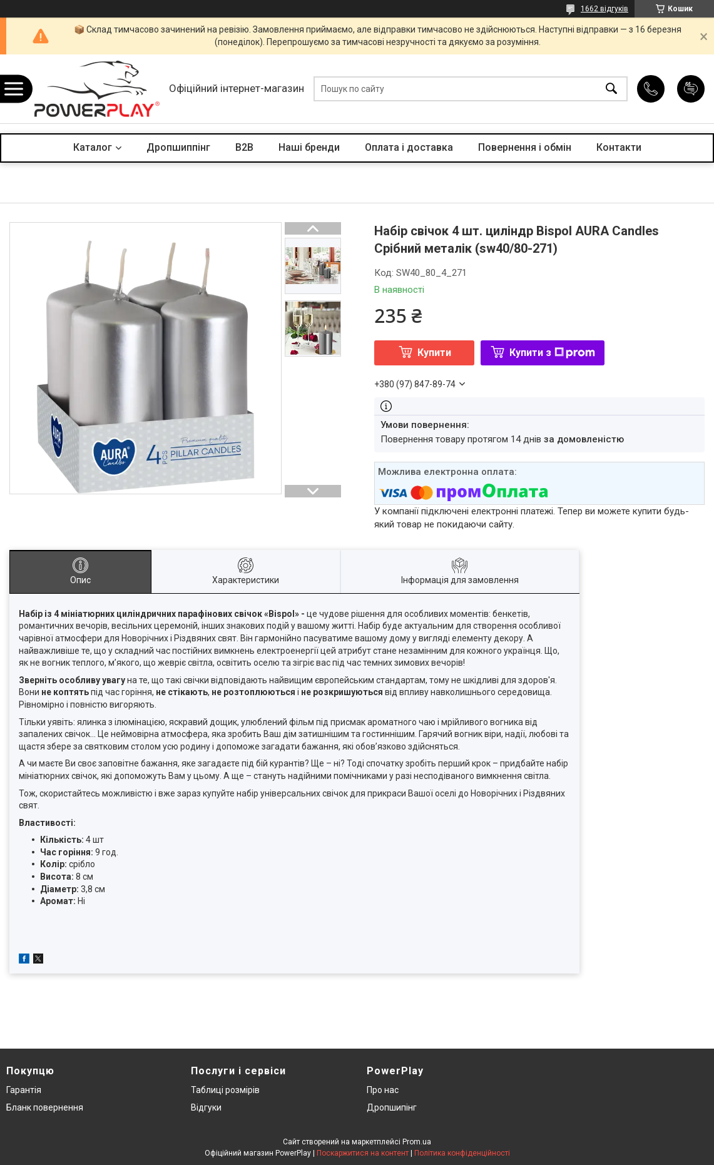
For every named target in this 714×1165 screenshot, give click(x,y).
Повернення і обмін (524, 147)
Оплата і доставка (409, 147)
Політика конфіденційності (462, 1153)
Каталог (92, 147)
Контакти (618, 147)
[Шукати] (611, 89)
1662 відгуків (604, 8)
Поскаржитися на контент (363, 1153)
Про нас (383, 1090)
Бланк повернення (44, 1107)
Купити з (552, 353)
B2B (244, 147)
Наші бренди (309, 147)
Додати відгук (691, 89)
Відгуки (206, 1107)
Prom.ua (416, 1141)
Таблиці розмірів (225, 1090)
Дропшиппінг (178, 147)
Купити (434, 353)
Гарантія (23, 1090)
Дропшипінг (392, 1107)
